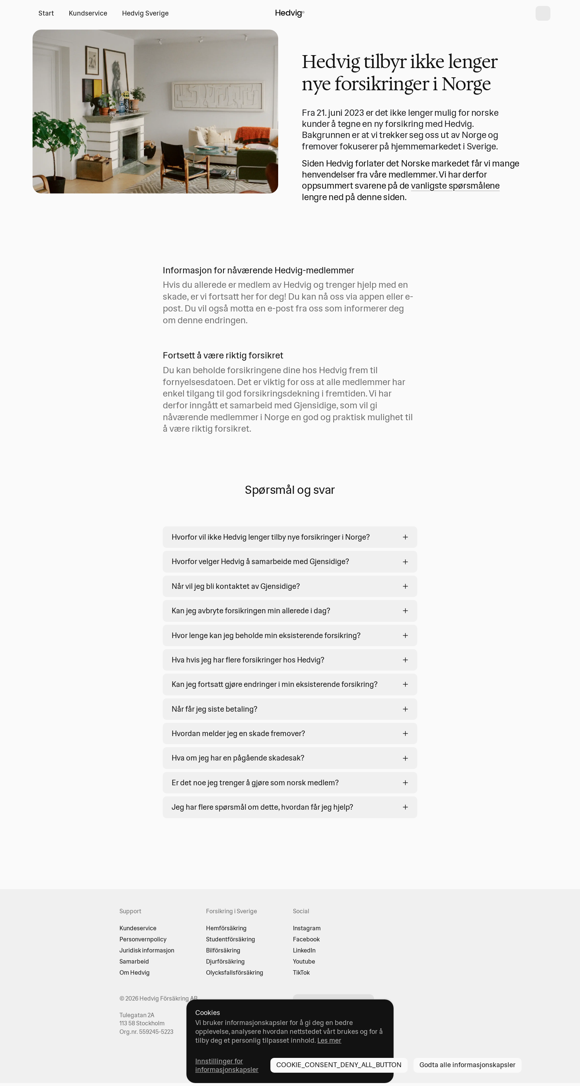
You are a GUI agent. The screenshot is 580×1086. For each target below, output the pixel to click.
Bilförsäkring (223, 950)
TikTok (301, 972)
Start (46, 13)
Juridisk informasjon (146, 950)
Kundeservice (137, 928)
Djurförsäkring (225, 961)
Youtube (304, 961)
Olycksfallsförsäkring (234, 972)
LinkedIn (304, 950)
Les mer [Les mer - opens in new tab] (329, 1040)
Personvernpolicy (142, 939)
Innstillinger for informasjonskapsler (227, 1065)
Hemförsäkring (226, 928)
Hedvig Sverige (145, 13)
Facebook (306, 939)
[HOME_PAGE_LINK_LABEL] (290, 13)
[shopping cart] (543, 13)
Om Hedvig (134, 972)
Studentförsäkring (230, 939)
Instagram (307, 928)
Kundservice (88, 13)
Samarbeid (134, 961)
